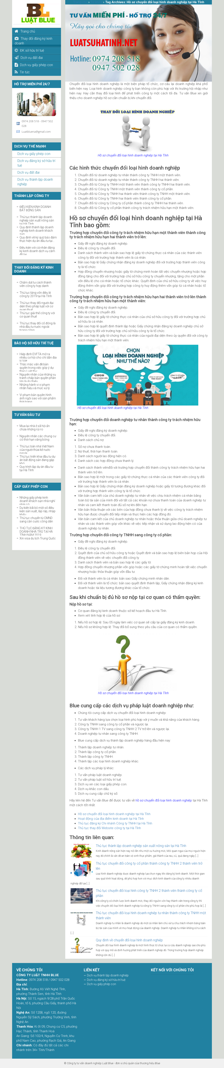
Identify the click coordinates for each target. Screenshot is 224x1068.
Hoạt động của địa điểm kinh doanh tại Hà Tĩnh (111, 819)
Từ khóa (96, 2)
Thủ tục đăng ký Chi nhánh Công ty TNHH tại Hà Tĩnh (115, 823)
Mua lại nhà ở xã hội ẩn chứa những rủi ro (35, 427)
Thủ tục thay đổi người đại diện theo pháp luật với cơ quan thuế (37, 306)
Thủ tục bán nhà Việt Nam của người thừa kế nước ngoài (37, 450)
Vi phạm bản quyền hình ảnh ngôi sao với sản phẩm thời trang (38, 398)
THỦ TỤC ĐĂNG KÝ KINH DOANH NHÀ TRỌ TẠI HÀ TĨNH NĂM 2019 (36, 531)
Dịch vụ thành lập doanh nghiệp (108, 975)
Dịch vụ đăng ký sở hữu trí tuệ (106, 979)
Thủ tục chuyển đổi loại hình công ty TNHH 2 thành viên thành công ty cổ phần (149, 893)
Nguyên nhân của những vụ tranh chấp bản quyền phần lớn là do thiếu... (38, 378)
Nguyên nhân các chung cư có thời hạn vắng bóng (38, 437)
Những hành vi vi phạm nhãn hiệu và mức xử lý (35, 386)
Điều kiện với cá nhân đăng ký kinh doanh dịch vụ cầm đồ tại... (37, 251)
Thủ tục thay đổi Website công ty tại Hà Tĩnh (109, 828)
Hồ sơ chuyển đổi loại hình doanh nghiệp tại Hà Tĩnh (114, 814)
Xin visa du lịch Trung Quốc (38, 538)
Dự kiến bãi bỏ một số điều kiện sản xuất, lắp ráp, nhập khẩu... (37, 511)
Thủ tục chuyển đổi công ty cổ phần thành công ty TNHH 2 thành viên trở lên (149, 866)
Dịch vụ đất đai (28, 172)
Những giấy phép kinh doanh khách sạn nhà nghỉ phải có (37, 501)
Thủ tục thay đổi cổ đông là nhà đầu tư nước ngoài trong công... (37, 327)
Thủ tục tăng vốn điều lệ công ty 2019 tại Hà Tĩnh (36, 294)
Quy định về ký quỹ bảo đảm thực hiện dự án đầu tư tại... (38, 239)
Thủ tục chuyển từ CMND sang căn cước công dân (36, 519)
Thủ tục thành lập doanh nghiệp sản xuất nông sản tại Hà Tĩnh (37, 220)
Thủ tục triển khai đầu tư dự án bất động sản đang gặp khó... (37, 460)
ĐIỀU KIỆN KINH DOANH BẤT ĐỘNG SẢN (35, 208)
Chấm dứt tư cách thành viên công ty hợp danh (35, 284)
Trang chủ (80, 2)
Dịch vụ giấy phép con (33, 154)
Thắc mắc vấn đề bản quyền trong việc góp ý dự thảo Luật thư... (37, 368)
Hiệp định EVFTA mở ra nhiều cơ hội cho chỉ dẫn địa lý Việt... (38, 357)
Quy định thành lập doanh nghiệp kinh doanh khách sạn (37, 231)
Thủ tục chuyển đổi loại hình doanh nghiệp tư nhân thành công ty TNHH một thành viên (151, 915)
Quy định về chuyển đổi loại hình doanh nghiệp (129, 940)
